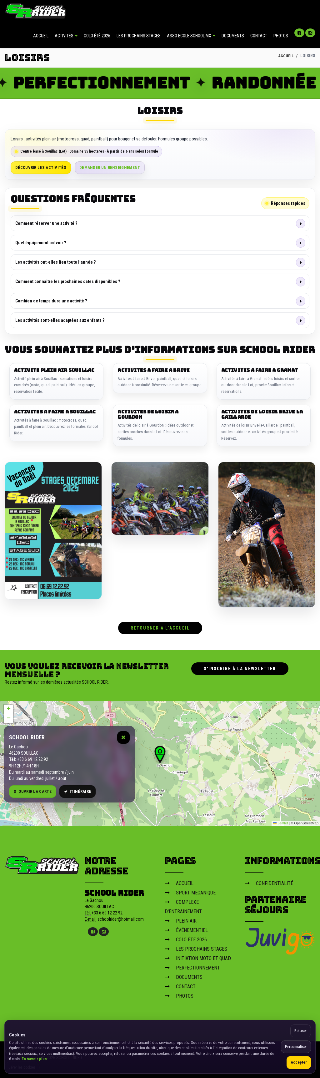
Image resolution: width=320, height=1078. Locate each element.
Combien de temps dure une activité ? (51, 300)
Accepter (299, 1062)
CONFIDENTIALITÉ (269, 882)
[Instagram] (310, 32)
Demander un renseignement (109, 167)
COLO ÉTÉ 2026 (97, 35)
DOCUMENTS (233, 35)
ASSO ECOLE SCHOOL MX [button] (191, 35)
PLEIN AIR (181, 919)
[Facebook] (299, 32)
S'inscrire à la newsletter (240, 667)
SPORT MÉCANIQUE (190, 891)
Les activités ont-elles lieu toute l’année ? (55, 262)
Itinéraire (77, 790)
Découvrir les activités (40, 167)
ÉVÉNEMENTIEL (186, 929)
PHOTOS (280, 35)
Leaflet (280, 822)
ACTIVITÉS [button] (66, 35)
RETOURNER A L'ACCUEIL (160, 626)
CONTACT (258, 35)
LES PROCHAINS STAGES (139, 35)
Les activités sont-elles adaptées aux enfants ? (59, 320)
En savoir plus (34, 1058)
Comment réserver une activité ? (46, 223)
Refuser (300, 1030)
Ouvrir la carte (33, 790)
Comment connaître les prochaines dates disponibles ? (67, 281)
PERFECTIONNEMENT (192, 966)
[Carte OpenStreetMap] (160, 761)
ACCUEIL (40, 35)
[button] (160, 753)
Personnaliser (296, 1046)
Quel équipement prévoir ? (40, 242)
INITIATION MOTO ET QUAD (198, 957)
